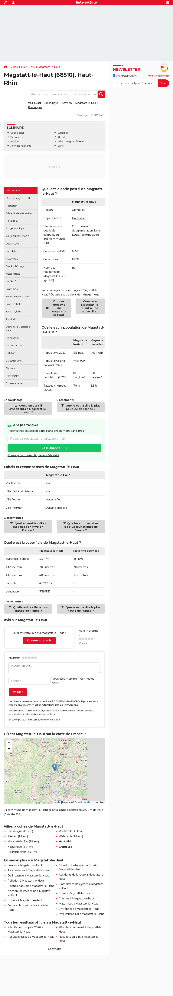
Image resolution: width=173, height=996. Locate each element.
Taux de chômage (55, 385)
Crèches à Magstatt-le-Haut (76, 898)
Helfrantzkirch (17, 852)
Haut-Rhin (28, 67)
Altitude (61, 137)
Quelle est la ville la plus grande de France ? (30, 609)
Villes (14, 67)
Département (18, 137)
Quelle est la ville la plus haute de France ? (82, 609)
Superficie (62, 132)
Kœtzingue (35, 107)
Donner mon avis (39, 640)
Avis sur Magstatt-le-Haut (70, 141)
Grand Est (78, 210)
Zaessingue (51, 103)
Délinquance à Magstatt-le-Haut (28, 875)
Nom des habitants (20, 145)
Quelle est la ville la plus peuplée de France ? (82, 407)
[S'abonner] (141, 83)
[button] (54, 767)
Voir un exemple (158, 76)
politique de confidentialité (46, 719)
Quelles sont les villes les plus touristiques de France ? (81, 527)
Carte (60, 145)
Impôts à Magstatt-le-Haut (25, 900)
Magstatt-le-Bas (85, 103)
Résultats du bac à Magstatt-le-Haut (31, 936)
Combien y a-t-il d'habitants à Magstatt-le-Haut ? (28, 409)
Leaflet (57, 802)
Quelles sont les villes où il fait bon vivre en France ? (29, 527)
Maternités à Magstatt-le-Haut (78, 903)
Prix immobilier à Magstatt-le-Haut (81, 914)
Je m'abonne (51, 448)
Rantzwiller (66, 831)
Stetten (67, 103)
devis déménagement (84, 294)
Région (14, 141)
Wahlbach (65, 836)
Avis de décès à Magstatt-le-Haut (29, 870)
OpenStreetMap (83, 802)
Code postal (17, 132)
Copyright (54, 949)
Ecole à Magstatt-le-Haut (75, 893)
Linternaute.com (124, 76)
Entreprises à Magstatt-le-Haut (79, 909)
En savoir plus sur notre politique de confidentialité (33, 455)
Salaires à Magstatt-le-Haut (25, 865)
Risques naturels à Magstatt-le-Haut (31, 886)
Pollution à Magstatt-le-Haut (26, 880)
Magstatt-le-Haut (49, 67)
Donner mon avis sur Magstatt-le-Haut (59, 308)
